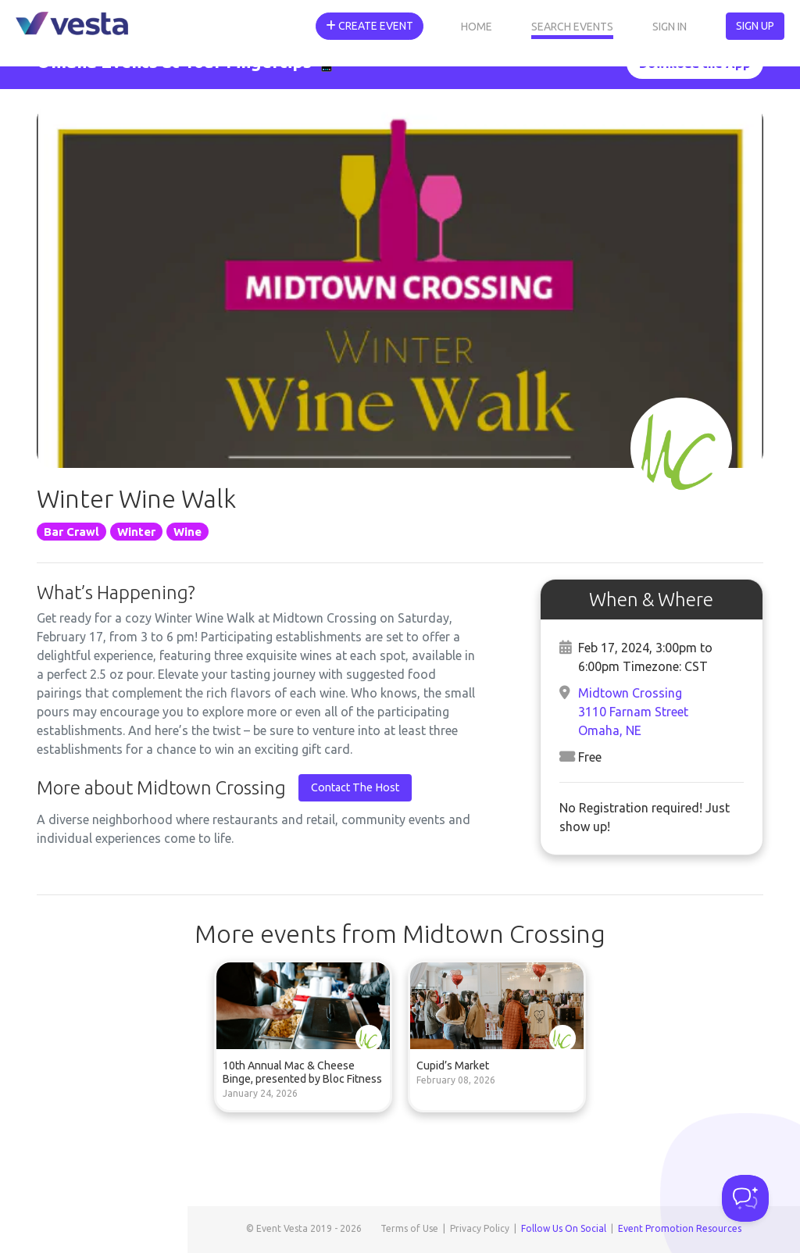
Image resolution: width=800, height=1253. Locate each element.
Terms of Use (409, 1228)
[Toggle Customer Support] (745, 1198)
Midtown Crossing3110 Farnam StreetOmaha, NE (633, 711)
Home (476, 26)
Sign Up (755, 26)
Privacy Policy (479, 1228)
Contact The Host (355, 787)
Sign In (669, 26)
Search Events (572, 26)
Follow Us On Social (563, 1228)
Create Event (369, 26)
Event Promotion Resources (679, 1228)
